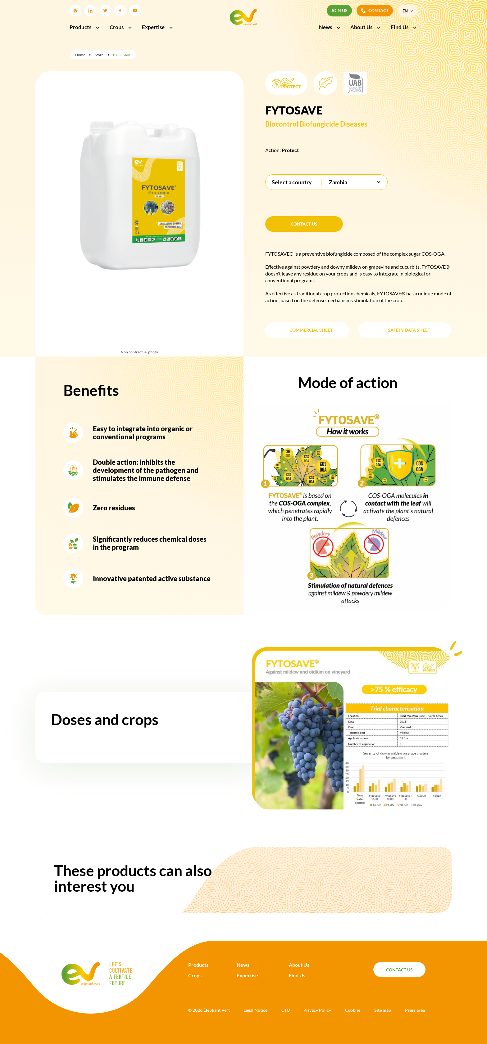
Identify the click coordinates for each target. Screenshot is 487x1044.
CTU (285, 1010)
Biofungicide (319, 124)
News (330, 27)
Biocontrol (281, 124)
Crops (121, 27)
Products (85, 27)
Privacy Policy (317, 1010)
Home (80, 54)
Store (99, 54)
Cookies (353, 1010)
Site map (382, 1010)
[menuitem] (407, 11)
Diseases (353, 124)
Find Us (404, 27)
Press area (415, 1010)
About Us (365, 27)
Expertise (158, 27)
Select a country (292, 182)
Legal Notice (255, 1010)
